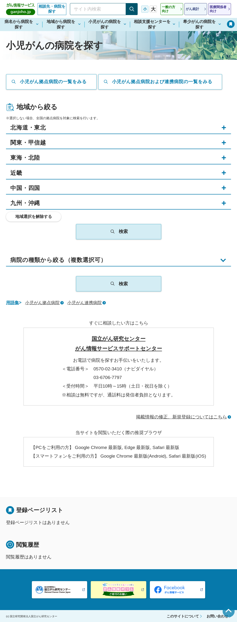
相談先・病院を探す (52, 8)
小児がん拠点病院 (42, 302)
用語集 (12, 302)
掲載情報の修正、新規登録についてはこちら (181, 416)
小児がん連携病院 (84, 302)
